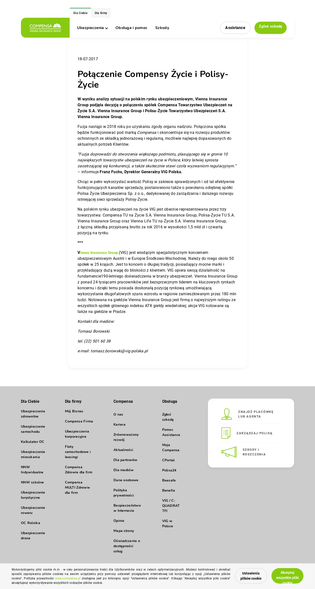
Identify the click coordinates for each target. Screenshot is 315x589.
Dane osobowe (125, 480)
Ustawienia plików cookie (236, 574)
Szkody (162, 28)
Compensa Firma (79, 424)
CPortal (168, 460)
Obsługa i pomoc (131, 28)
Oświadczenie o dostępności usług (126, 546)
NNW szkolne (32, 485)
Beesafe (169, 480)
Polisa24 (169, 470)
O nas (118, 414)
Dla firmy (101, 13)
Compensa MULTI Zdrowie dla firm (77, 490)
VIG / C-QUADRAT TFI (171, 505)
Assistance (233, 27)
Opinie (119, 520)
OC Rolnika (30, 526)
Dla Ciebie (80, 13)
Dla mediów (123, 470)
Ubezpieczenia (92, 28)
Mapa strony (123, 530)
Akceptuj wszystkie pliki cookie (284, 574)
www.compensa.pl (95, 578)
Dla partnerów (125, 460)
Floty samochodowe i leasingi (78, 455)
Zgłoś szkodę (269, 27)
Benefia (168, 490)
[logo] (45, 27)
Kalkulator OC (33, 445)
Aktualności (123, 450)
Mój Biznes (74, 414)
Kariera (119, 424)
